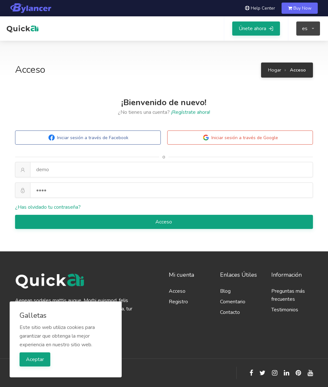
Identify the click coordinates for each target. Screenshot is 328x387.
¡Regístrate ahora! (190, 112)
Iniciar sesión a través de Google (240, 137)
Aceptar (35, 359)
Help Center (260, 8)
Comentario (232, 301)
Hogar (274, 70)
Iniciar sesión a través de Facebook (88, 137)
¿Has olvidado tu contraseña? (48, 207)
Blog (225, 291)
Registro (178, 301)
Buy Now (299, 8)
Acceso (164, 221)
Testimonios (284, 309)
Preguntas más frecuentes (288, 295)
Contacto (230, 312)
